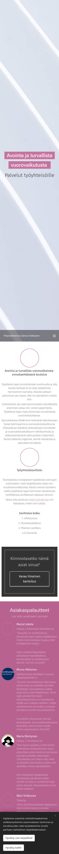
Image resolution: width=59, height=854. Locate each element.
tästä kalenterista (39, 499)
